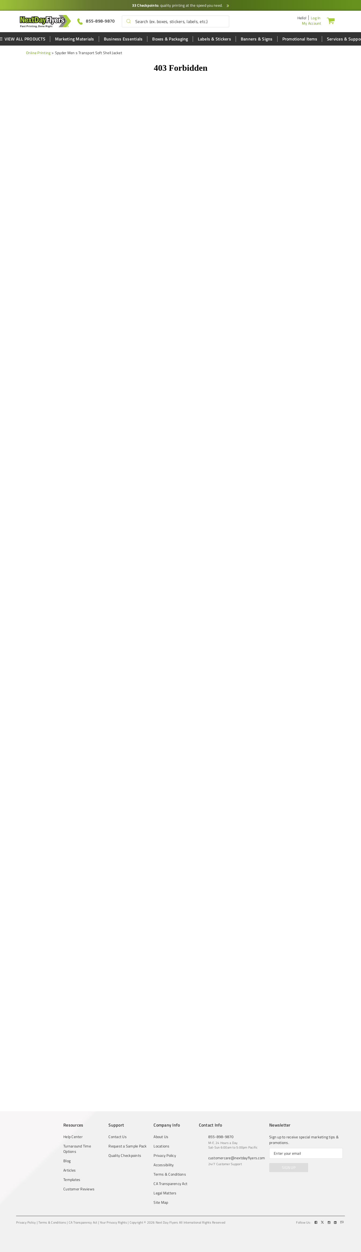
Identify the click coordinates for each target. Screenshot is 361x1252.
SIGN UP (289, 1167)
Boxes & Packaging (170, 39)
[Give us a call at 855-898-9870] (96, 21)
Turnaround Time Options (77, 1148)
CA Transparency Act (170, 1183)
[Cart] (330, 20)
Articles (69, 1170)
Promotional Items (299, 39)
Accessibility (164, 1165)
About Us (161, 1136)
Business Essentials (123, 39)
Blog (67, 1161)
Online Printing (38, 52)
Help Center (73, 1136)
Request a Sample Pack (127, 1146)
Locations (161, 1146)
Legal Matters (165, 1193)
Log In (316, 18)
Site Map (161, 1202)
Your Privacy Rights (113, 1222)
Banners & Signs (257, 39)
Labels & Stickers (214, 39)
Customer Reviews (78, 1189)
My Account (311, 23)
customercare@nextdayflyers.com (236, 1158)
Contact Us (117, 1136)
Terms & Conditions (170, 1174)
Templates (71, 1179)
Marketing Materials (74, 39)
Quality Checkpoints (124, 1155)
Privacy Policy (165, 1155)
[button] (128, 21)
